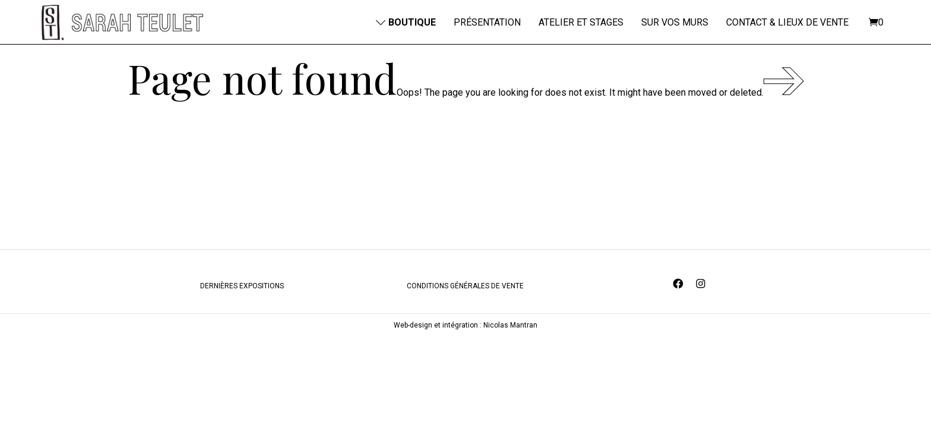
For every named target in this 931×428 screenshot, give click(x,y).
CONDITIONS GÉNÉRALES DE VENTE (465, 330)
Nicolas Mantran (510, 370)
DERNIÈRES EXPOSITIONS (242, 330)
